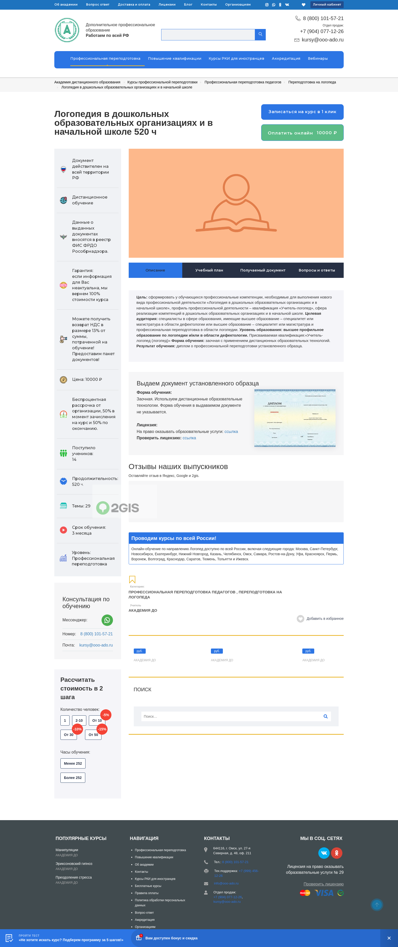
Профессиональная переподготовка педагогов (182, 592)
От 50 (95, 733)
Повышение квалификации (174, 58)
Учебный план (209, 270)
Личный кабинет (327, 4)
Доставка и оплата (134, 4)
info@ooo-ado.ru (226, 883)
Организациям (238, 4)
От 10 (98, 719)
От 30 (70, 733)
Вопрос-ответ (144, 912)
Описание (155, 270)
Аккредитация (286, 58)
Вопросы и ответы (317, 270)
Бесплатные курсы (148, 886)
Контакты (209, 4)
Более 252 (73, 778)
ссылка (231, 431)
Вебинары (318, 58)
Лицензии (167, 4)
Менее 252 (73, 763)
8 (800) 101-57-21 (323, 18)
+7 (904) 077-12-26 (322, 31)
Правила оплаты (147, 893)
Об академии (66, 4)
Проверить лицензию (324, 884)
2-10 (79, 720)
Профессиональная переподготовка (105, 58)
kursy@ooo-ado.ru (323, 39)
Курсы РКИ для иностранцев (236, 58)
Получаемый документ (263, 270)
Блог (188, 4)
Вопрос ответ (97, 4)
